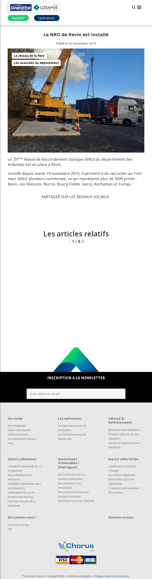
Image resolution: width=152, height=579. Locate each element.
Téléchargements (18, 434)
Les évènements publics (22, 439)
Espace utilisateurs (22, 459)
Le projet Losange (18, 525)
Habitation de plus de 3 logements (21, 503)
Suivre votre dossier (19, 430)
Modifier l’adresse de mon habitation (123, 436)
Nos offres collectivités (121, 475)
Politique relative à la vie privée (111, 576)
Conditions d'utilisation (79, 576)
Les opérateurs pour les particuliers (72, 428)
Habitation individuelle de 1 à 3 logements (25, 468)
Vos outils (15, 418)
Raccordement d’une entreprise (20, 477)
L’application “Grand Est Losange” (122, 468)
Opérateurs (46, 18)
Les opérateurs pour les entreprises (72, 437)
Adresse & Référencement (120, 420)
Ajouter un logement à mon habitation (124, 445)
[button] (82, 249)
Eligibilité (18, 18)
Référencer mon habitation (124, 430)
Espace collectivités (123, 459)
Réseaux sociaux (120, 517)
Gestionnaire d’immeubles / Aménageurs (68, 463)
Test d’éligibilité (17, 425)
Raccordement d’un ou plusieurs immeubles (71, 477)
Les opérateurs (69, 418)
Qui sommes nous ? (22, 517)
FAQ (10, 443)
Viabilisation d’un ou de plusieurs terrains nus (21, 495)
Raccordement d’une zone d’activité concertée (73, 494)
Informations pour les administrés (121, 482)
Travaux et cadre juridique (123, 488)
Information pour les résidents (76, 501)
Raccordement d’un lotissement (69, 486)
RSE (10, 529)
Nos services (115, 492)
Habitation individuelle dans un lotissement (24, 486)
